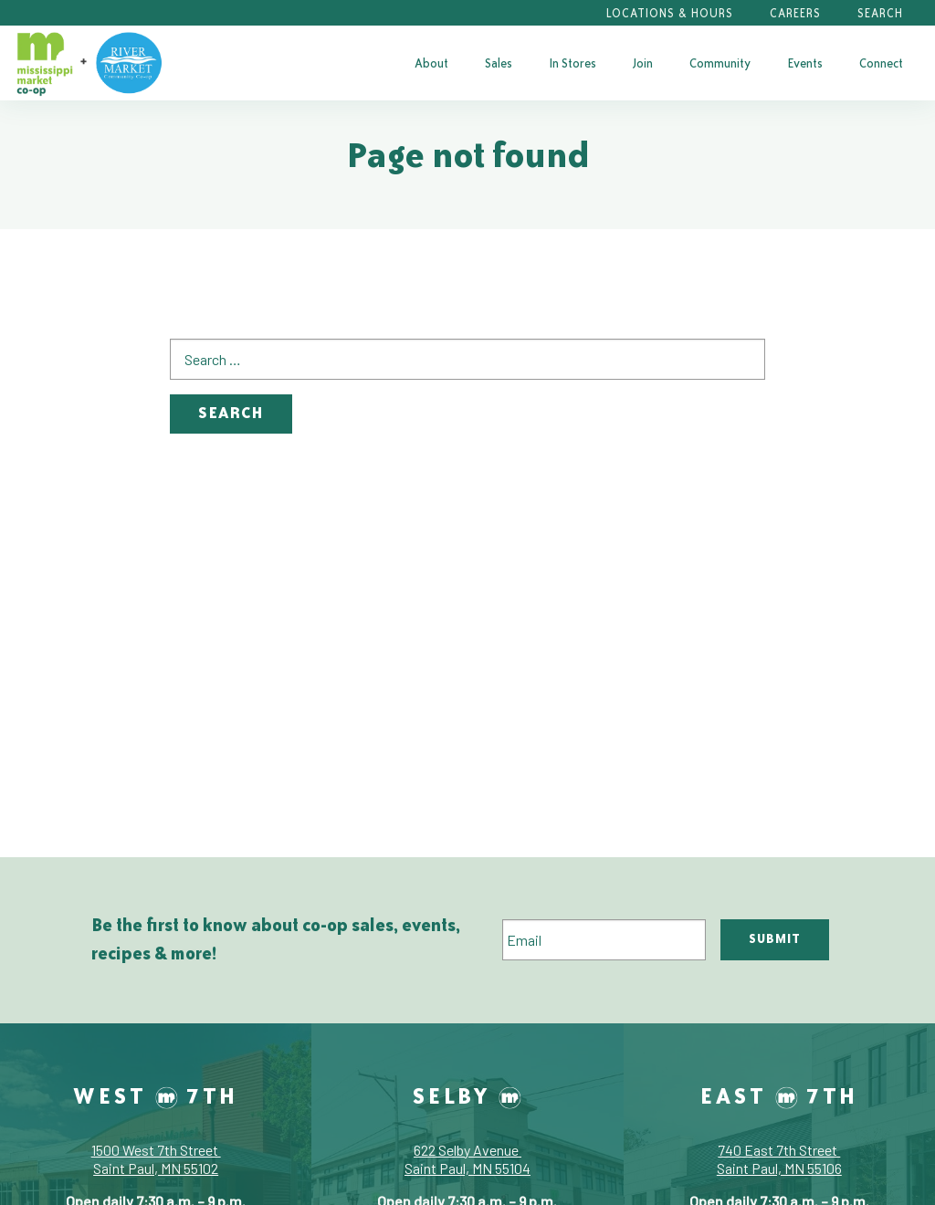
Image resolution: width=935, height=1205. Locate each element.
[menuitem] (431, 63)
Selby (467, 1095)
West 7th (155, 1095)
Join (643, 63)
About (431, 63)
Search (880, 13)
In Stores (572, 63)
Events (805, 63)
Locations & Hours (669, 13)
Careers (795, 13)
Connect (881, 63)
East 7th (779, 1095)
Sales (498, 63)
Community (720, 63)
